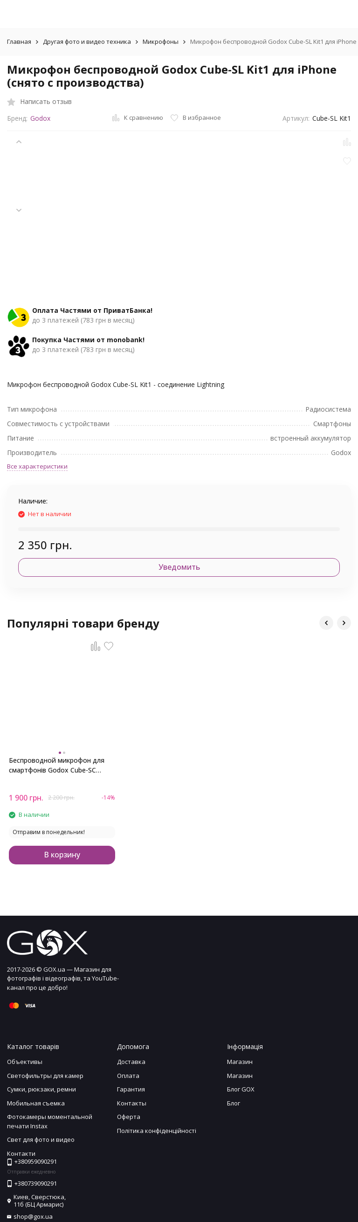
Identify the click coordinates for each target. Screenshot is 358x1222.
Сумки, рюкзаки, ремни (41, 1089)
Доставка (131, 1061)
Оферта (128, 1116)
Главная (19, 41)
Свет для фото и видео (41, 1139)
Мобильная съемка (36, 1103)
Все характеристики (37, 466)
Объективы (24, 1061)
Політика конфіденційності (156, 1130)
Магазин (240, 1061)
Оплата (128, 1075)
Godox (40, 118)
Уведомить (179, 567)
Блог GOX (241, 1089)
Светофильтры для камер (45, 1075)
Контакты (131, 1103)
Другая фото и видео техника (87, 41)
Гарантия (131, 1089)
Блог (233, 1103)
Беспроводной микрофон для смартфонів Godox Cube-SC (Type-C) (56, 765)
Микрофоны (161, 41)
